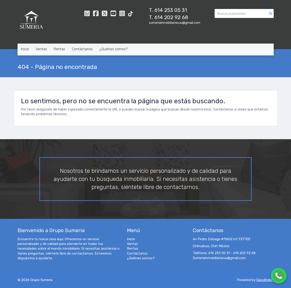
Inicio (25, 49)
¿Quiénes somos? (113, 49)
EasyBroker (265, 280)
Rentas (59, 49)
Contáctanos (82, 49)
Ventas (41, 49)
